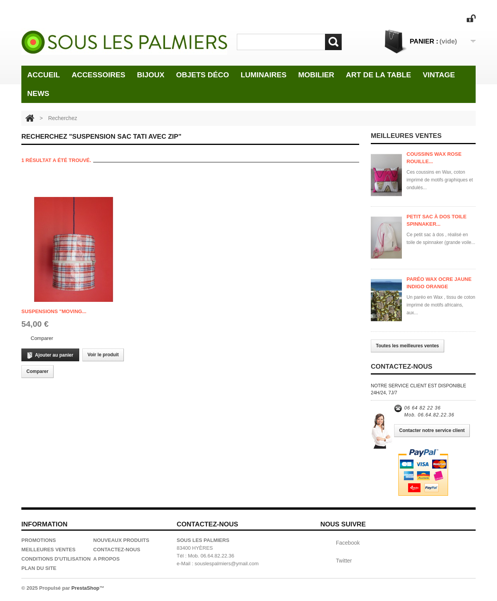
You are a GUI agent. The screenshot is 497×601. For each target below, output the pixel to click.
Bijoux (151, 75)
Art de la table (378, 75)
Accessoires (98, 75)
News (38, 93)
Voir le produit (102, 354)
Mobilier (316, 75)
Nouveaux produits (121, 540)
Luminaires (264, 75)
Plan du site (38, 568)
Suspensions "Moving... (53, 311)
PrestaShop (85, 588)
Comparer (42, 338)
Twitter (344, 560)
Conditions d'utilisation (55, 559)
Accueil (43, 75)
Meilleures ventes (48, 549)
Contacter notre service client (432, 430)
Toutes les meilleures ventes (407, 345)
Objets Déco (202, 75)
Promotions (38, 540)
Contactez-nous (116, 549)
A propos (106, 559)
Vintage (439, 75)
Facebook (348, 543)
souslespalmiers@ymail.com (227, 563)
